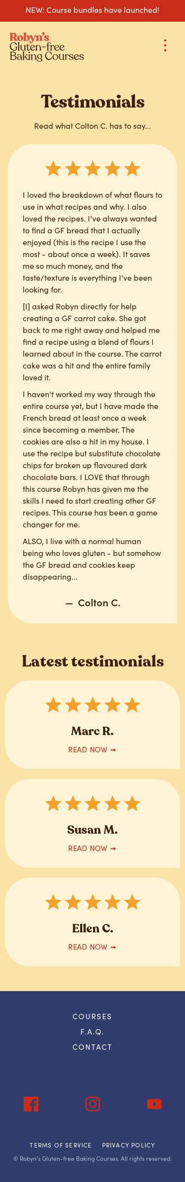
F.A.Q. (92, 1031)
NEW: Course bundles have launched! (92, 9)
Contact (92, 1046)
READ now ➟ (92, 749)
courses (93, 1016)
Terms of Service (61, 1145)
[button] (160, 47)
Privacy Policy (128, 1145)
